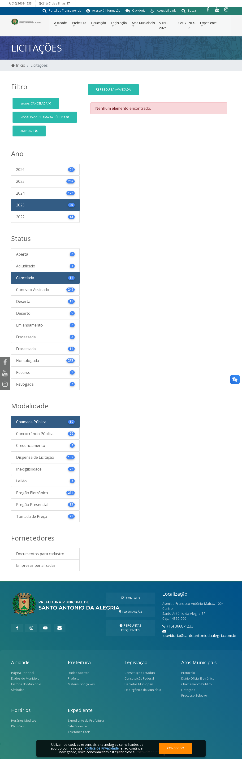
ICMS (181, 24)
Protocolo (188, 672)
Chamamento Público (196, 684)
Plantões (17, 726)
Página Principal (22, 672)
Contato (130, 598)
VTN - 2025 (163, 26)
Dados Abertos (78, 672)
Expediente (208, 24)
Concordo (175, 748)
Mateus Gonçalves (81, 684)
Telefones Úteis (79, 731)
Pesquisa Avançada (113, 89)
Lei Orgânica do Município (143, 689)
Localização (130, 611)
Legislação (119, 24)
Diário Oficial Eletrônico (197, 678)
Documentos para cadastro (40, 553)
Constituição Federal (139, 678)
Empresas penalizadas (36, 565)
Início (18, 65)
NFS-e (192, 26)
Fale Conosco (77, 726)
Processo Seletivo (194, 695)
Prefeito (73, 678)
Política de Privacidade (101, 748)
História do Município (26, 684)
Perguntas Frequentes (130, 627)
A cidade (60, 24)
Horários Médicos (23, 720)
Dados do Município (25, 678)
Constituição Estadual (140, 672)
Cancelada (36, 103)
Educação (98, 24)
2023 (29, 130)
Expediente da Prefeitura (86, 720)
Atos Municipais (143, 24)
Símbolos (17, 689)
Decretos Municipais (139, 684)
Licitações (188, 689)
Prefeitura (79, 24)
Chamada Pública (45, 117)
